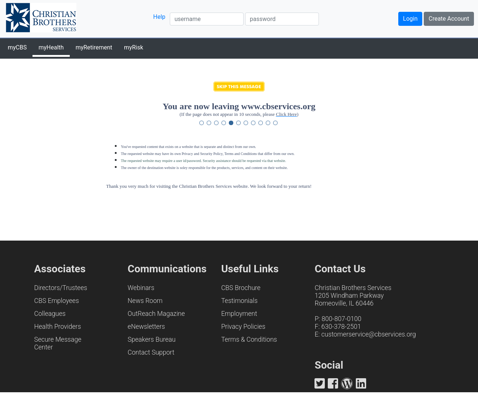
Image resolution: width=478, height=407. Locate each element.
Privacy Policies (243, 326)
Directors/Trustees (60, 288)
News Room (145, 300)
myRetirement (94, 47)
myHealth (50, 47)
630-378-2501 (341, 326)
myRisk (133, 47)
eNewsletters (146, 326)
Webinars (141, 288)
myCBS (17, 47)
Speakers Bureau (152, 339)
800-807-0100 (341, 319)
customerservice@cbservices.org (368, 334)
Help (159, 16)
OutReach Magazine (156, 313)
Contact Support (151, 352)
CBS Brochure (241, 288)
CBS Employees (56, 300)
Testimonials (239, 300)
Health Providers (57, 326)
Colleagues (50, 313)
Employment (239, 313)
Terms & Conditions (249, 339)
